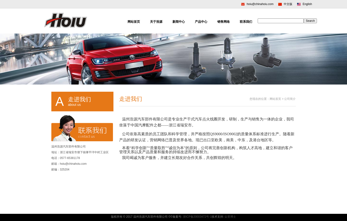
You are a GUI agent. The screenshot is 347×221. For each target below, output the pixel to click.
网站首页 (134, 21)
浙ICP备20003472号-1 (197, 216)
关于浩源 (156, 21)
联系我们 (246, 21)
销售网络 (223, 21)
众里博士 (230, 216)
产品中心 (201, 21)
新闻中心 (178, 21)
